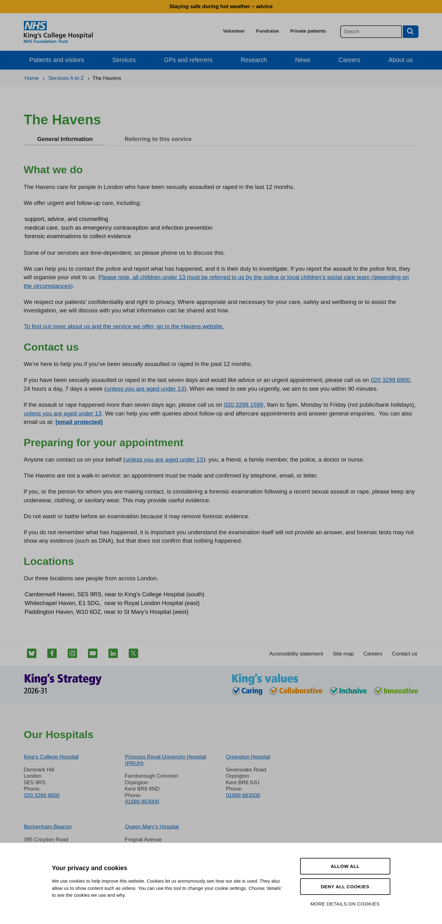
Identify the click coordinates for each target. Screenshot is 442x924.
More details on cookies (345, 903)
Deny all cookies (345, 886)
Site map (343, 654)
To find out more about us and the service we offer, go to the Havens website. (124, 326)
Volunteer (234, 31)
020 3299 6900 (390, 380)
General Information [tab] (65, 139)
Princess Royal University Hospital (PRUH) (165, 760)
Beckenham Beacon (48, 827)
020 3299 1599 (243, 404)
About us (400, 59)
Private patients (308, 31)
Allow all (344, 866)
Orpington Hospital (248, 757)
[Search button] (411, 31)
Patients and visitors (56, 59)
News (302, 59)
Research (254, 59)
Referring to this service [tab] (158, 139)
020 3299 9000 (42, 795)
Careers (349, 59)
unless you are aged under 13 (145, 388)
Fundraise (267, 31)
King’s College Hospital (51, 757)
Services (124, 59)
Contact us (404, 654)
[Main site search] (371, 31)
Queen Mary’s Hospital (152, 827)
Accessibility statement (296, 654)
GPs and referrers (188, 59)
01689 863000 (142, 802)
